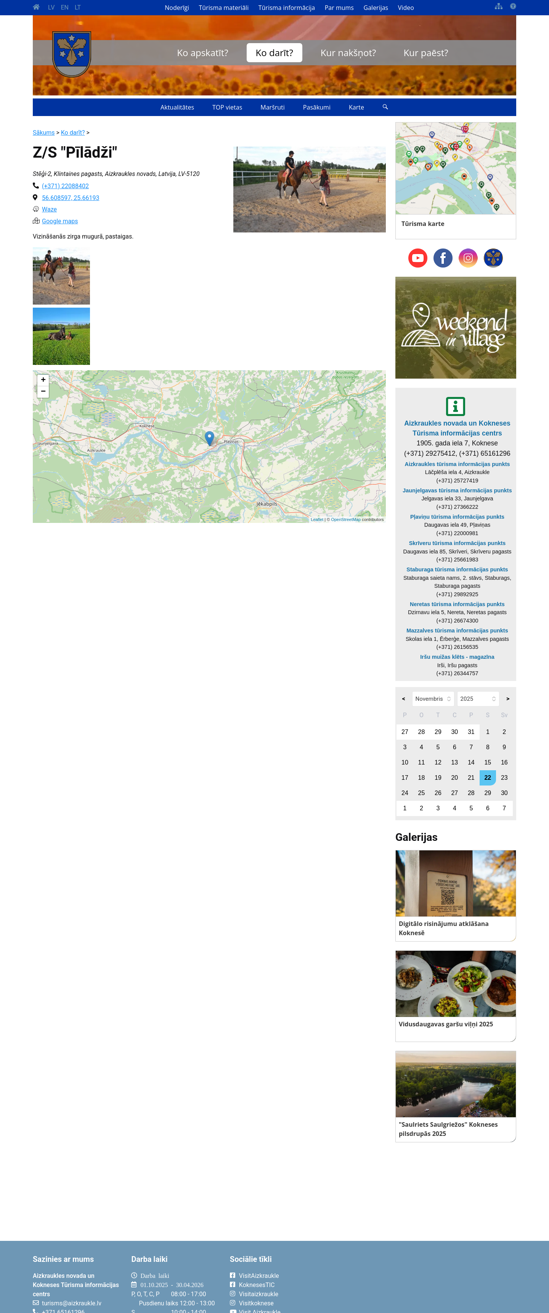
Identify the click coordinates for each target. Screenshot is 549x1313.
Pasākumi (317, 107)
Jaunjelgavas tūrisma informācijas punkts (457, 490)
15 (487, 762)
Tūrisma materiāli (224, 7)
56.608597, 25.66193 (70, 198)
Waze (49, 209)
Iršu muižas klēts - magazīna (457, 657)
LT (78, 7)
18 (421, 777)
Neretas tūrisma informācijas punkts (457, 604)
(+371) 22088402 (65, 186)
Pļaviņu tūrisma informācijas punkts (457, 517)
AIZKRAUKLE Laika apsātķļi (422, 1281)
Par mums (339, 7)
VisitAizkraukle (259, 1275)
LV (51, 7)
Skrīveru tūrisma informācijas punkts (457, 543)
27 (404, 732)
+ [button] (43, 380)
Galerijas (376, 7)
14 (471, 762)
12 (438, 762)
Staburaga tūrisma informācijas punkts (457, 569)
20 (454, 777)
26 (438, 793)
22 (487, 777)
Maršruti (272, 107)
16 (504, 762)
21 (471, 777)
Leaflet (317, 519)
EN (65, 7)
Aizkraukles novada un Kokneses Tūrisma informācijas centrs (457, 428)
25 (421, 793)
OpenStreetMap (346, 519)
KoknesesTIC (257, 1285)
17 (404, 777)
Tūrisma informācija (286, 7)
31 (471, 732)
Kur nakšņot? (348, 52)
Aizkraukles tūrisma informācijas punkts (457, 464)
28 (421, 732)
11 (421, 762)
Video (406, 7)
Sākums (44, 132)
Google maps (60, 221)
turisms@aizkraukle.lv (71, 1303)
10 (404, 762)
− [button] (43, 392)
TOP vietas (227, 107)
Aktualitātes (177, 107)
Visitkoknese (256, 1303)
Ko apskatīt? (202, 52)
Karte (356, 107)
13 (454, 762)
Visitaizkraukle (258, 1294)
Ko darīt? (274, 52)
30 (454, 732)
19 (438, 777)
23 (504, 777)
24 (404, 793)
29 (438, 732)
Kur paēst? (425, 52)
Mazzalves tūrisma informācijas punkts (457, 630)
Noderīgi (177, 7)
